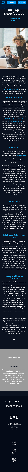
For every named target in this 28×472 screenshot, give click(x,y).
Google (19, 375)
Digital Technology (9, 373)
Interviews (18, 377)
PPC (5, 381)
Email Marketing (10, 375)
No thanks (22, 2)
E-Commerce (20, 373)
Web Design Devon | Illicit (14, 469)
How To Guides (9, 377)
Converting (9, 372)
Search (10, 381)
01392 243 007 (14, 430)
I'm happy (11, 2)
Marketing (5, 379)
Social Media (18, 381)
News (23, 379)
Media (12, 379)
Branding (22, 370)
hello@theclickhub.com (14, 402)
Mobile (18, 379)
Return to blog (14, 357)
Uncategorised (14, 383)
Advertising (6, 370)
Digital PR (18, 372)
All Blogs (14, 370)
